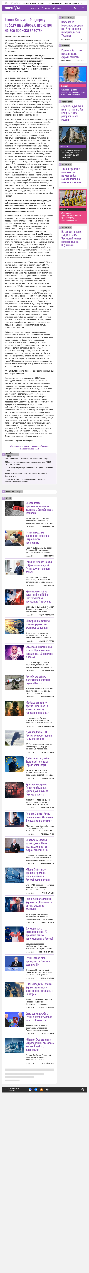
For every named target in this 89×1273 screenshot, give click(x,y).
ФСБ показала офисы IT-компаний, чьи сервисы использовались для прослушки (71, 153)
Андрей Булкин (48, 700)
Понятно (77, 1251)
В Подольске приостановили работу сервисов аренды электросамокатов (70, 216)
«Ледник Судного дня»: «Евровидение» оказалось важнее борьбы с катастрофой (40, 1222)
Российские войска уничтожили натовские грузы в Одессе (38, 739)
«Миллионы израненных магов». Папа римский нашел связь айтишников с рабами (39, 681)
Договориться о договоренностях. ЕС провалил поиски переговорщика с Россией (39, 1081)
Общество (64, 146)
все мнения (80, 61)
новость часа (68, 17)
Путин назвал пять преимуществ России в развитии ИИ (38, 1109)
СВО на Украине (55, 3)
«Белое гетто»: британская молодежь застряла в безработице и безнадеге (39, 507)
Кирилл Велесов (47, 756)
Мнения (57, 8)
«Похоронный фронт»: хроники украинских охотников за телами (38, 654)
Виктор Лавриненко (46, 785)
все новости (65, 39)
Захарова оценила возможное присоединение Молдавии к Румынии (72, 92)
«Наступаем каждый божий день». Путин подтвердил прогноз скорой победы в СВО (37, 963)
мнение (65, 45)
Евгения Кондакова (46, 1100)
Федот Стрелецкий (46, 644)
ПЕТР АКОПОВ (66, 61)
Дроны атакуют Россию (34, 3)
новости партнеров (14, 491)
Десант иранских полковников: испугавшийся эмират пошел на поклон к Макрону (71, 175)
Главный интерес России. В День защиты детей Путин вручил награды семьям (39, 566)
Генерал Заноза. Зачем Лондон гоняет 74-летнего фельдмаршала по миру (39, 906)
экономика (67, 101)
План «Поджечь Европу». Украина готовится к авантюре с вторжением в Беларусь (39, 1137)
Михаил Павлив (48, 867)
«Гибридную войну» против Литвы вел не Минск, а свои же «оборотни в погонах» (37, 766)
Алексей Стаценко (47, 897)
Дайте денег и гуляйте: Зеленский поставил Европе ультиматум (38, 850)
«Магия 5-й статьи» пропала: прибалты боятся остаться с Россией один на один (38, 992)
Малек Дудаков (48, 1041)
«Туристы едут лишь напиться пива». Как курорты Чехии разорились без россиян (72, 112)
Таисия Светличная (46, 1155)
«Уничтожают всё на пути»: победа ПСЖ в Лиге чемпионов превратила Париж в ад (38, 625)
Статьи (46, 8)
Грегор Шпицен (48, 1011)
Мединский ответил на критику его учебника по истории (27, 459)
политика (66, 164)
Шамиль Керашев (47, 526)
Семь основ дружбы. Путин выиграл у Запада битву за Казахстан (39, 1194)
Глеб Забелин (49, 556)
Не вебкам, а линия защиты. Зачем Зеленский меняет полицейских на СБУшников (71, 238)
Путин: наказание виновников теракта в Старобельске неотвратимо (37, 537)
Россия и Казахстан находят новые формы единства (71, 53)
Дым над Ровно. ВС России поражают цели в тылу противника (39, 794)
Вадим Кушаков (47, 811)
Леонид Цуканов (47, 923)
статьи (8, 498)
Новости (34, 8)
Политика (64, 85)
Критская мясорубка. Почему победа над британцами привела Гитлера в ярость (37, 878)
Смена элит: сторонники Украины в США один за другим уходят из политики (39, 1022)
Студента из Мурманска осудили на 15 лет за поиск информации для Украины (72, 28)
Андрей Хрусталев (47, 671)
